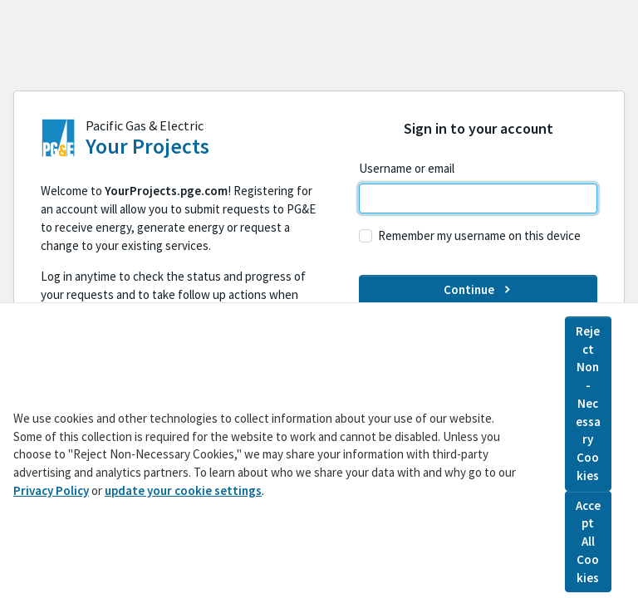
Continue (478, 289)
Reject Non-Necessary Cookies (588, 408)
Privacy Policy (51, 495)
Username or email (406, 168)
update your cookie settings (183, 495)
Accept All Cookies (588, 546)
